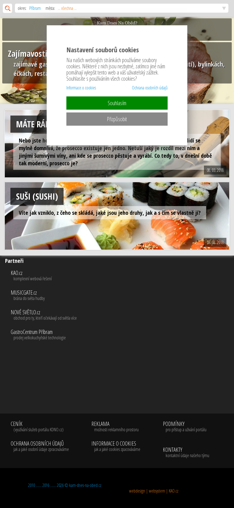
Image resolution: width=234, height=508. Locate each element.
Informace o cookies (81, 88)
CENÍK (40, 426)
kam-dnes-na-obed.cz (85, 485)
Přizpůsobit (117, 119)
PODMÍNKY (184, 426)
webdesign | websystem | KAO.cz (153, 491)
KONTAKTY (186, 452)
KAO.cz (121, 275)
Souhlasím (117, 103)
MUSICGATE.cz (121, 295)
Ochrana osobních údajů (150, 88)
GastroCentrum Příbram (121, 334)
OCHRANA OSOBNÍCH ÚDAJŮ (40, 446)
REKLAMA (115, 426)
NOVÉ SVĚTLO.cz (121, 315)
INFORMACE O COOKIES (115, 446)
